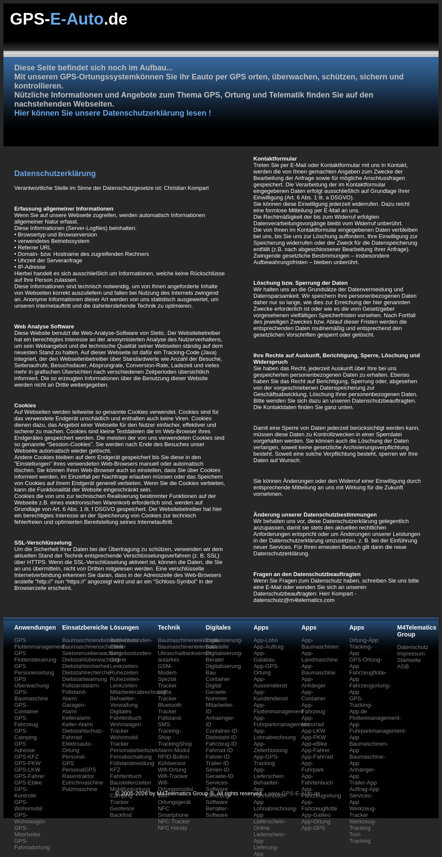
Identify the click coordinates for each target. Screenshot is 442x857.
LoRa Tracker (167, 695)
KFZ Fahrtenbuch (126, 772)
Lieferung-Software (218, 798)
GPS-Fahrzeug (26, 721)
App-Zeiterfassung (270, 746)
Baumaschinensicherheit (92, 646)
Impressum (411, 653)
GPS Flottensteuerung (35, 656)
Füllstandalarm (80, 685)
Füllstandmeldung (132, 763)
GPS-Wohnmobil (28, 805)
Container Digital (218, 682)
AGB (403, 666)
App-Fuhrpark (312, 766)
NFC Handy (172, 828)
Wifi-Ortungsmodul (175, 785)
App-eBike (314, 743)
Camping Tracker (121, 798)
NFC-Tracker (174, 821)
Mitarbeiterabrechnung (138, 692)
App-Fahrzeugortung (321, 792)
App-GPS (313, 828)
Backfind (121, 815)
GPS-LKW (27, 769)
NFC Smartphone (173, 811)
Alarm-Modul (174, 750)
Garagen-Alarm (74, 708)
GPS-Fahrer (29, 776)
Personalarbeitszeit (134, 750)
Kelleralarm (76, 718)
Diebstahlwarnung (84, 679)
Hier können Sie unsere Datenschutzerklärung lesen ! (112, 113)
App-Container (313, 695)
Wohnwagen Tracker (125, 727)
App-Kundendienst (270, 695)
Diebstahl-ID (221, 737)
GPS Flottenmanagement (39, 643)
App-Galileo (316, 815)
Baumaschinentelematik (188, 646)
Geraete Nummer (216, 695)
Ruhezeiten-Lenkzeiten (125, 682)
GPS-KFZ (26, 756)
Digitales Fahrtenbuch (126, 714)
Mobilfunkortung (130, 789)
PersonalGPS (79, 769)
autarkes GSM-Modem (169, 666)
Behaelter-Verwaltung (124, 701)
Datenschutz (412, 647)
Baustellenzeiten (130, 782)
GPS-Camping (25, 734)
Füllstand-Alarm (74, 695)
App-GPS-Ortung (266, 669)
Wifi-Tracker (173, 776)
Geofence (122, 808)
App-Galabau (264, 656)
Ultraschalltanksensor (185, 653)
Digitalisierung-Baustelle (224, 643)
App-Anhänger (313, 682)
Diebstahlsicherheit (86, 666)
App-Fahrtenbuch (317, 779)
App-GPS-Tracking (266, 759)
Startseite (409, 660)
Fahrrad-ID (219, 750)
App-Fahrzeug (313, 708)
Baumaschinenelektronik (188, 640)
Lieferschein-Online (269, 824)
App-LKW (313, 731)
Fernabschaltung (131, 756)
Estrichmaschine (82, 782)
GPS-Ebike (28, 782)
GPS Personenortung (34, 669)
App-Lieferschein (268, 772)
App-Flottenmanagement (278, 708)
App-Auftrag (268, 646)
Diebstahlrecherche (86, 672)
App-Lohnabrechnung (274, 734)
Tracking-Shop (169, 734)
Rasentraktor (78, 776)
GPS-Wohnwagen (29, 818)
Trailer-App (363, 782)
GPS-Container (26, 708)
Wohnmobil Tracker (124, 740)
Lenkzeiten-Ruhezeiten (124, 669)
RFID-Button (173, 756)
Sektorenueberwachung (91, 653)
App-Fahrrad (317, 756)
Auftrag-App (364, 789)
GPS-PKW (27, 763)
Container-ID (222, 731)
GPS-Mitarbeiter (27, 831)
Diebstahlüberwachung (90, 659)
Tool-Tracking (359, 837)
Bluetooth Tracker (170, 708)
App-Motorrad (312, 721)
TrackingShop (175, 743)
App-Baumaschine (318, 669)
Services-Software (217, 785)
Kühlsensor (172, 763)
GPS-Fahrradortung (32, 844)
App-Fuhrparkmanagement (281, 721)
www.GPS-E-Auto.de (294, 793)
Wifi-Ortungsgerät (174, 798)
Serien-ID (218, 769)
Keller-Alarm (77, 724)
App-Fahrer (315, 750)
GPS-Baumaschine (31, 695)
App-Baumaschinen (319, 643)
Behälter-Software (217, 811)
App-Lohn (265, 640)
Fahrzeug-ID (221, 743)
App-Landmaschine (319, 656)
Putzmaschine (80, 789)
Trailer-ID (217, 763)
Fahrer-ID (218, 756)
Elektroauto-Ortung (77, 746)
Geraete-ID (220, 776)
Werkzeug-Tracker (362, 811)
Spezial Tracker (167, 682)
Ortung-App (363, 640)
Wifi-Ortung (172, 769)
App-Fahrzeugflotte (319, 805)
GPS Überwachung (31, 682)
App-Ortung (315, 821)
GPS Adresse (24, 746)
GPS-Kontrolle (25, 792)
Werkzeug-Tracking (362, 824)
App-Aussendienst (270, 682)
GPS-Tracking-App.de (361, 705)
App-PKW (313, 737)
